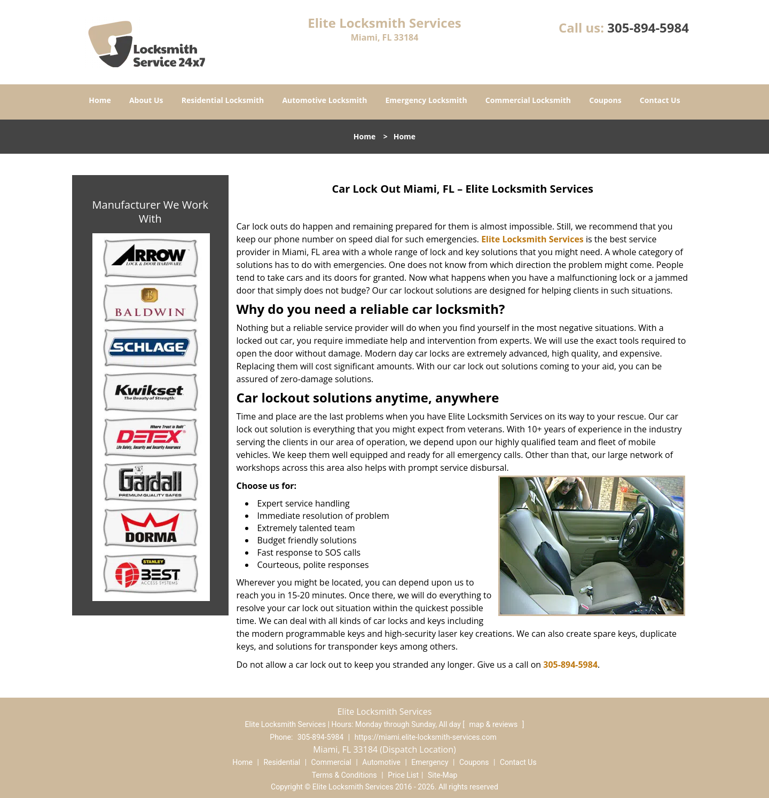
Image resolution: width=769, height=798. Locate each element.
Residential (281, 762)
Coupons (605, 100)
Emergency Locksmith (426, 100)
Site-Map (442, 775)
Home (100, 100)
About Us (146, 100)
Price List (403, 775)
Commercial (331, 762)
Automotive (381, 762)
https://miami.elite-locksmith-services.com (426, 737)
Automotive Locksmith (324, 100)
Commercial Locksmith (528, 100)
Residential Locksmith (223, 100)
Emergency (429, 762)
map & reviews (494, 724)
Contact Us (660, 100)
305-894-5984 (648, 27)
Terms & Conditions (344, 775)
